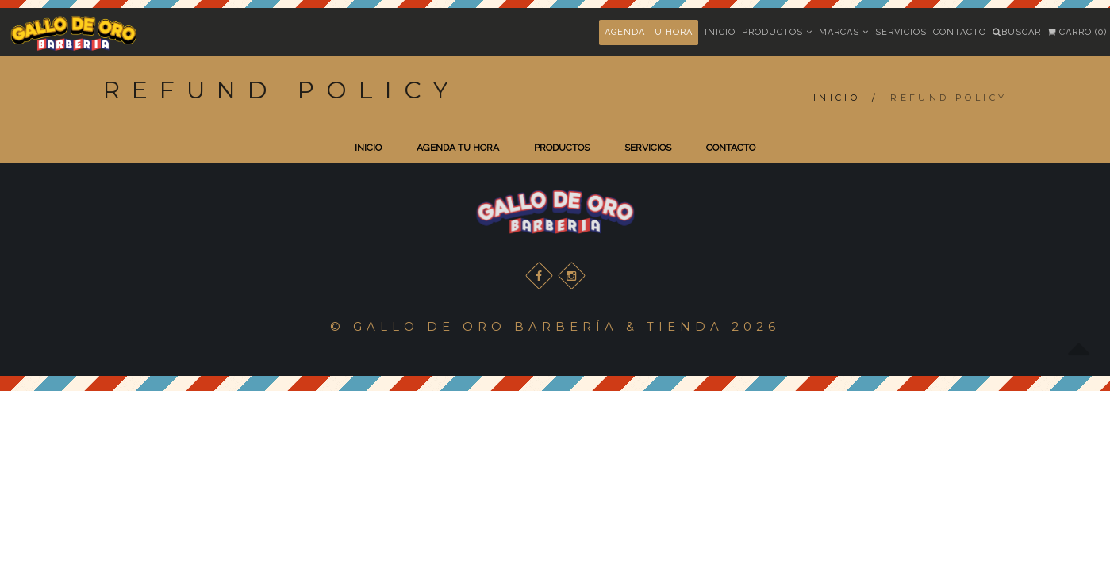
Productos (777, 32)
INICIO (368, 147)
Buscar (1017, 32)
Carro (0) (1077, 32)
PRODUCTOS (562, 147)
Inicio (720, 32)
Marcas (844, 32)
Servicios (901, 32)
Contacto (959, 32)
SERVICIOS (647, 147)
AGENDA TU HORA (649, 32)
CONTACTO (730, 147)
